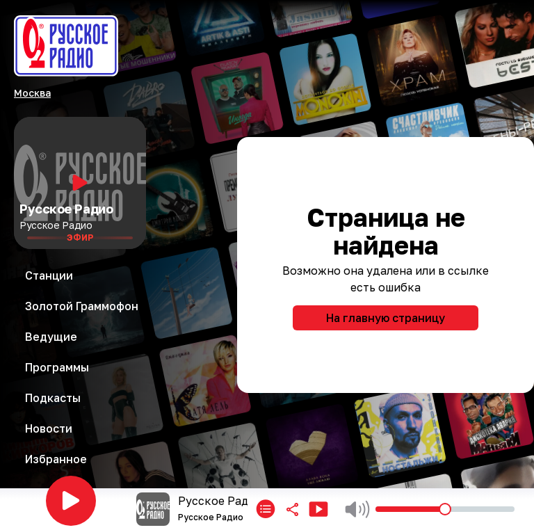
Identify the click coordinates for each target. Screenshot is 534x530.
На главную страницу (385, 318)
